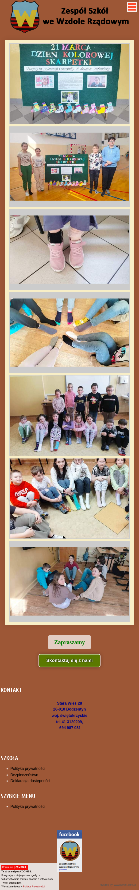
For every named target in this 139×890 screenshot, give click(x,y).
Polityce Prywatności (34, 886)
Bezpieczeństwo (29, 773)
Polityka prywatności (32, 768)
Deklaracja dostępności (34, 779)
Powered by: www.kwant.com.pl (112, 871)
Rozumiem (14, 867)
